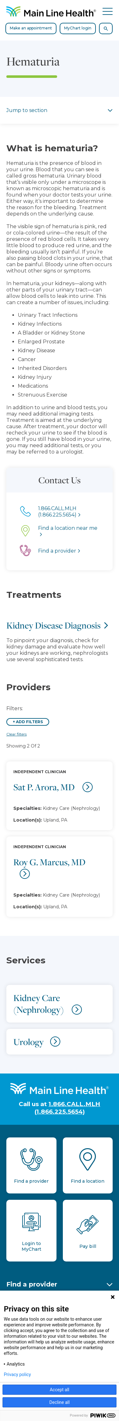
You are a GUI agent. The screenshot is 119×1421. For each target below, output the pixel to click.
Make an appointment (31, 28)
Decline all (60, 1402)
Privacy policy (17, 1374)
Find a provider (31, 1284)
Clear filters (16, 734)
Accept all (59, 1389)
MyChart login (77, 28)
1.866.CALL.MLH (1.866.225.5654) (68, 1107)
